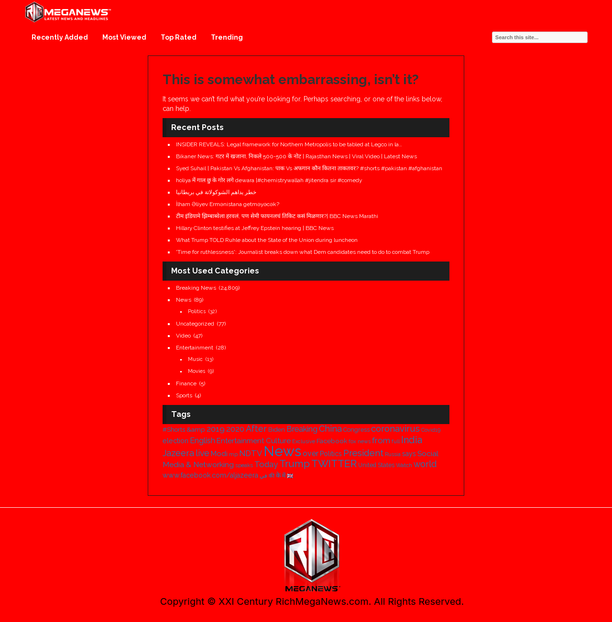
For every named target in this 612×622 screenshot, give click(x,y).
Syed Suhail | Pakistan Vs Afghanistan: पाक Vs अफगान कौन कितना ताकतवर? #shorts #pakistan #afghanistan (309, 168)
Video (183, 335)
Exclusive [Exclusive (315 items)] (303, 441)
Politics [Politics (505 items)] (331, 454)
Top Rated (179, 37)
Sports (184, 395)
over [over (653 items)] (310, 453)
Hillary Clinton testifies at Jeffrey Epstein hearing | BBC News (255, 228)
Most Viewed (124, 37)
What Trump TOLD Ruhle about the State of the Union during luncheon (267, 240)
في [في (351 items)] (263, 475)
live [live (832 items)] (202, 453)
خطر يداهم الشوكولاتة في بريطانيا (216, 192)
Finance (186, 383)
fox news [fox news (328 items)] (360, 441)
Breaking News (196, 287)
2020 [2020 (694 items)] (235, 429)
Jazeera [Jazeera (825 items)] (178, 453)
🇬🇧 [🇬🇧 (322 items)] (290, 476)
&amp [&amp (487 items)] (195, 429)
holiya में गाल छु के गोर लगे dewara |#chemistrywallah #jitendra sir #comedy (269, 180)
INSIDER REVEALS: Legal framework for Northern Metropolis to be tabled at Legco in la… (289, 144)
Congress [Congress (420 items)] (356, 429)
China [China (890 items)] (330, 429)
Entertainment (194, 347)
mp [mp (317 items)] (233, 454)
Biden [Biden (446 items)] (276, 429)
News (183, 299)
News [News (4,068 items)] (282, 451)
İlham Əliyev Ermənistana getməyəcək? (227, 204)
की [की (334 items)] (271, 476)
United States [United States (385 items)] (376, 465)
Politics (197, 311)
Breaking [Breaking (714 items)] (301, 429)
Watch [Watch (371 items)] (404, 465)
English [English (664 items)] (202, 440)
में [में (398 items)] (283, 475)
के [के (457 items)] (278, 475)
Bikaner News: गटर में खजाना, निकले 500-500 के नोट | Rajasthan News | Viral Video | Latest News (296, 156)
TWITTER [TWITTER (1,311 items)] (334, 463)
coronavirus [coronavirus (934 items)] (395, 429)
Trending (227, 37)
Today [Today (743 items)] (266, 464)
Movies (196, 371)
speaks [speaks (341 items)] (244, 465)
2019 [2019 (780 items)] (216, 429)
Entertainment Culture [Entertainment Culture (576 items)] (254, 440)
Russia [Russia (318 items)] (393, 454)
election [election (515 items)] (175, 441)
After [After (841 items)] (256, 429)
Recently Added (60, 37)
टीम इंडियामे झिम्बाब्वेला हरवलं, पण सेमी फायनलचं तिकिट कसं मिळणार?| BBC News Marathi (277, 216)
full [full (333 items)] (396, 441)
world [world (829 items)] (425, 464)
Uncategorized (195, 323)
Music (195, 359)
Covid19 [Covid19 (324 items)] (430, 430)
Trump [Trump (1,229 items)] (294, 463)
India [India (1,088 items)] (411, 440)
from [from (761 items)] (381, 440)
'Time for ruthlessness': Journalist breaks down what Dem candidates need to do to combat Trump (302, 252)
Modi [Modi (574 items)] (219, 453)
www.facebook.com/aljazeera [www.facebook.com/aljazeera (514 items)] (210, 475)
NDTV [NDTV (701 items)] (250, 453)
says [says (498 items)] (409, 454)
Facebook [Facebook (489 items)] (332, 441)
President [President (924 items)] (363, 453)
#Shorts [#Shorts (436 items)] (174, 429)
